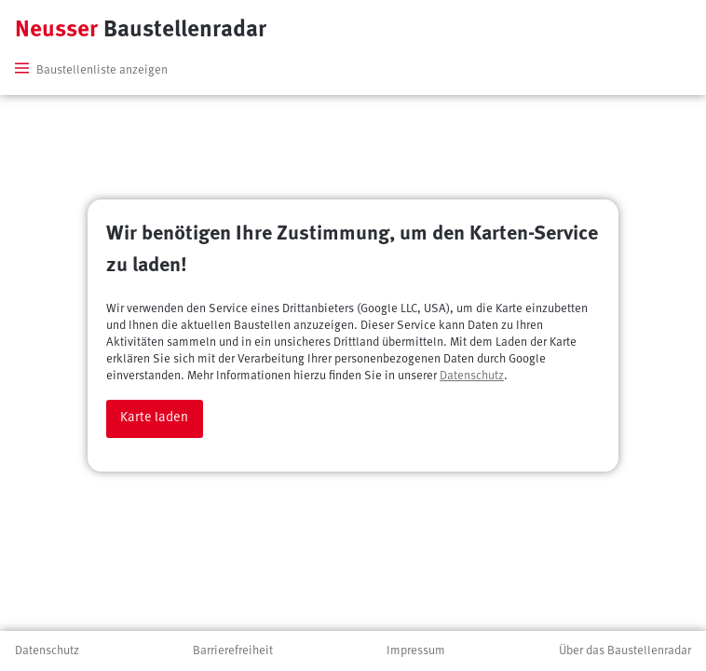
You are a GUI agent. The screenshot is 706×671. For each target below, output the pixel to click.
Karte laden (154, 418)
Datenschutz (472, 376)
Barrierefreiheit (233, 651)
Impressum (416, 651)
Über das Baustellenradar (625, 651)
